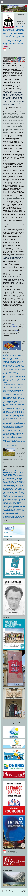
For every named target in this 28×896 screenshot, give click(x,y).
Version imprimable (6, 890)
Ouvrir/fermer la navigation (14, 2)
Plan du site (12, 890)
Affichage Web (23, 891)
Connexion (24, 890)
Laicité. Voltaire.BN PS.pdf (11, 851)
